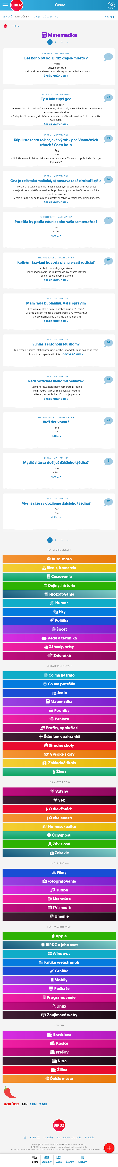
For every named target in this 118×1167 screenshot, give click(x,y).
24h (25, 1105)
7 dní (43, 1105)
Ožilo (47, 16)
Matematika (62, 53)
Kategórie (22, 16)
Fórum (59, 5)
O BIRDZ (35, 1138)
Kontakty (48, 1138)
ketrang (47, 94)
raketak (47, 53)
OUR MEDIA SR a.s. (62, 1145)
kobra (47, 135)
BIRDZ (5, 26)
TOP (36, 16)
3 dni (33, 1105)
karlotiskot (47, 217)
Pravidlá (89, 1138)
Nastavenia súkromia (69, 1138)
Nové (7, 16)
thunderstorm (47, 258)
